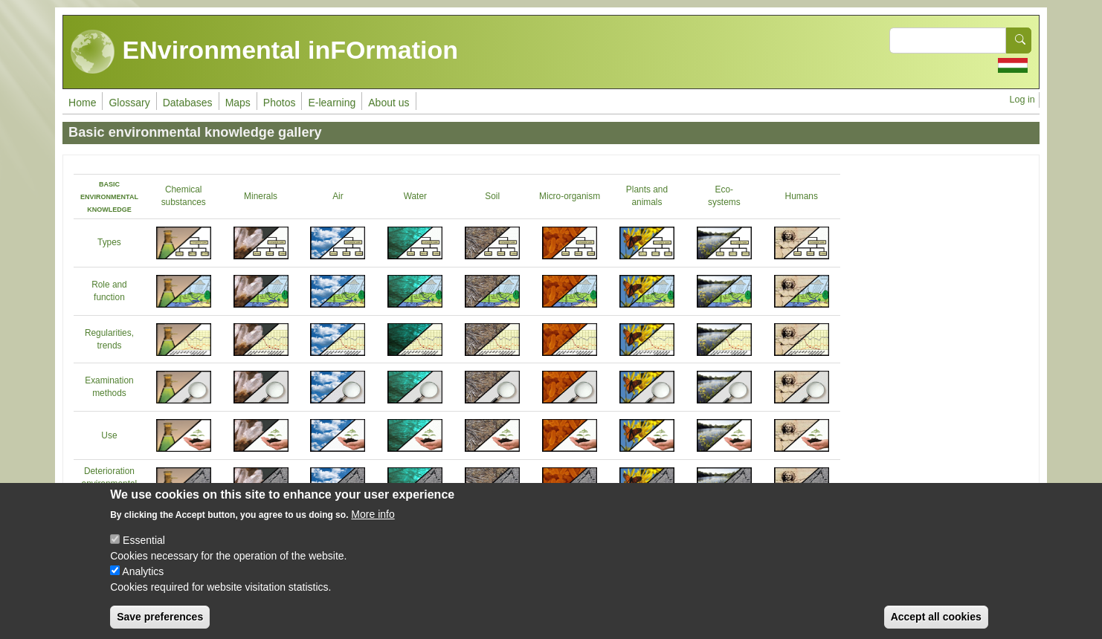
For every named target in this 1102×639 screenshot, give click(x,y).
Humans (801, 196)
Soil (492, 196)
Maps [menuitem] (238, 102)
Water (415, 196)
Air (338, 196)
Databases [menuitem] (188, 102)
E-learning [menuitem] (331, 102)
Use (109, 435)
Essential (144, 540)
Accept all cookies (936, 617)
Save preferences (160, 617)
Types (109, 242)
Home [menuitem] (82, 102)
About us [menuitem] (388, 102)
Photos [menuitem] (279, 102)
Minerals (260, 196)
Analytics (143, 571)
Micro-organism (569, 196)
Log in (1022, 99)
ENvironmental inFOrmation (264, 52)
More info (372, 514)
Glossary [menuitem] (129, 102)
